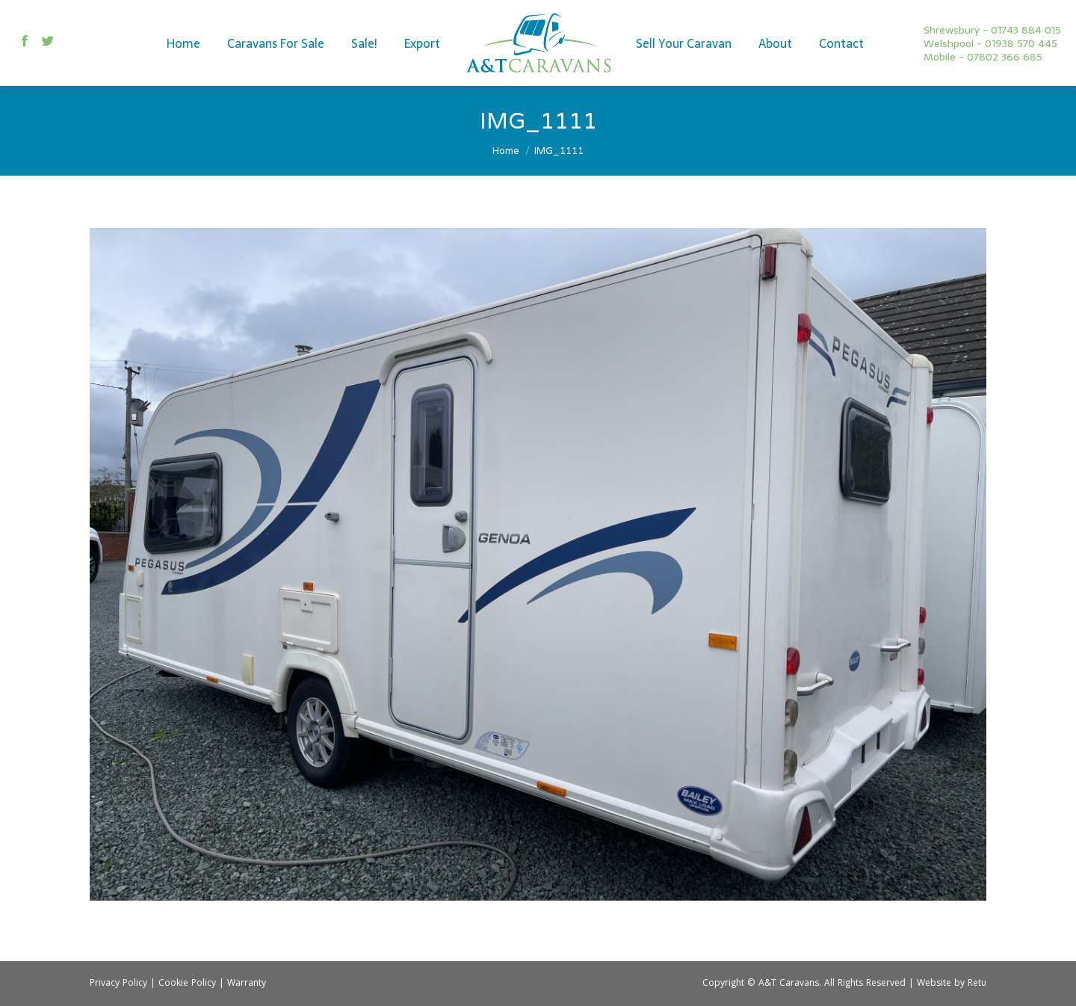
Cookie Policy (187, 984)
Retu (977, 984)
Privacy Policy (118, 984)
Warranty (246, 984)
